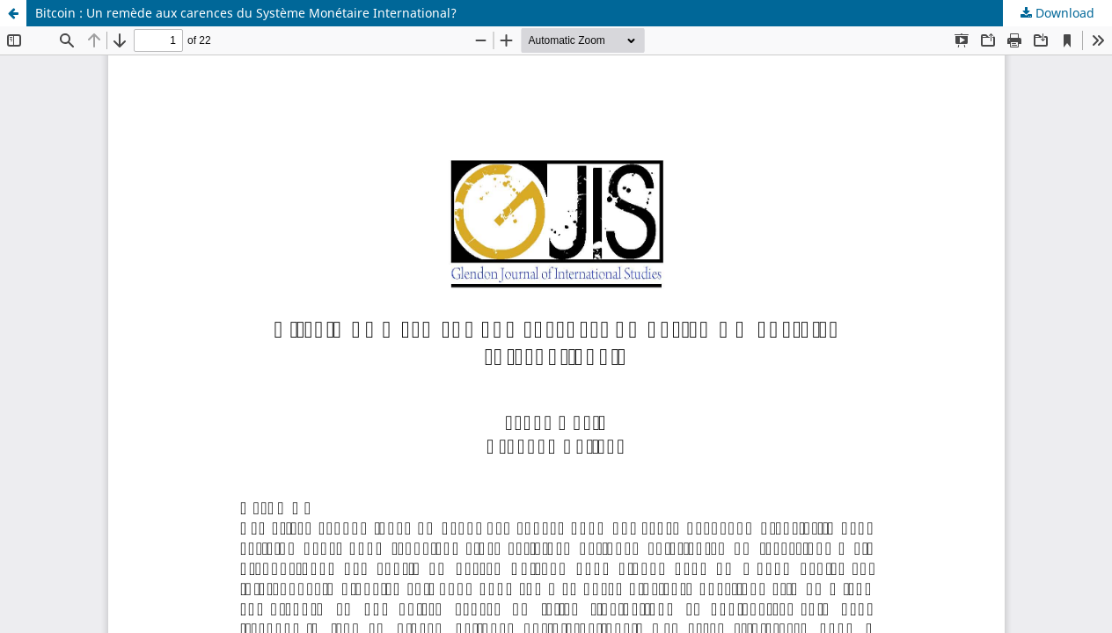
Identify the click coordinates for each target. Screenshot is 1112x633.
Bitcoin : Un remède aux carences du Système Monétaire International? (246, 12)
